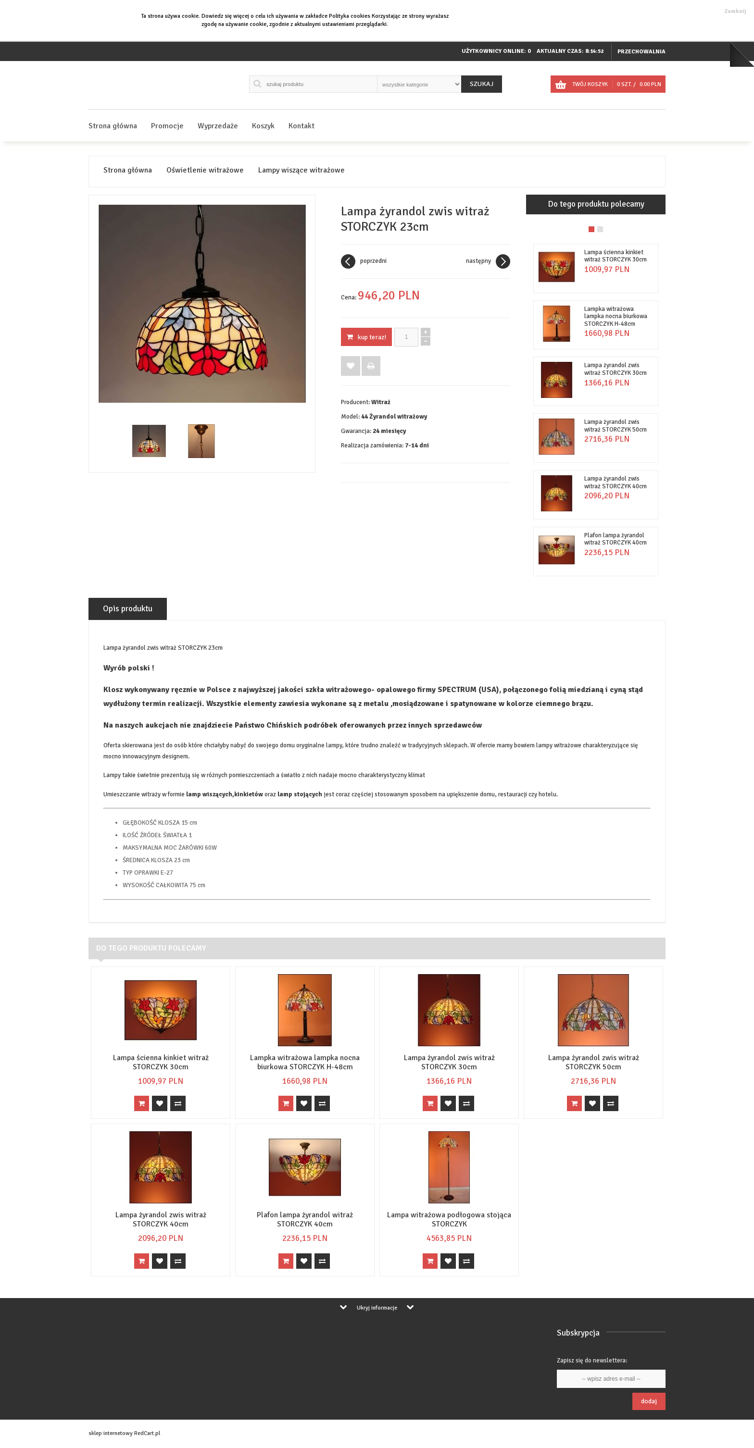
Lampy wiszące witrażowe (301, 170)
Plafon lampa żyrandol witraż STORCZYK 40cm (615, 539)
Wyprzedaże (218, 126)
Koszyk (263, 126)
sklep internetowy (110, 1433)
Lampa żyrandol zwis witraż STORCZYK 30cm (615, 369)
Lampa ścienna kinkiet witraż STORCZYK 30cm (615, 256)
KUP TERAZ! (366, 337)
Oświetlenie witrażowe (205, 170)
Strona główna (112, 126)
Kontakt (301, 126)
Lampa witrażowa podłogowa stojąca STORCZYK (449, 1219)
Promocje (167, 126)
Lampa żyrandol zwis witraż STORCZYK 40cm (615, 482)
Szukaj (481, 84)
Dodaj (649, 1401)
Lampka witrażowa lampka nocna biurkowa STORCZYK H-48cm (615, 316)
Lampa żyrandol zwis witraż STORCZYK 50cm (615, 425)
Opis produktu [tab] (127, 609)
